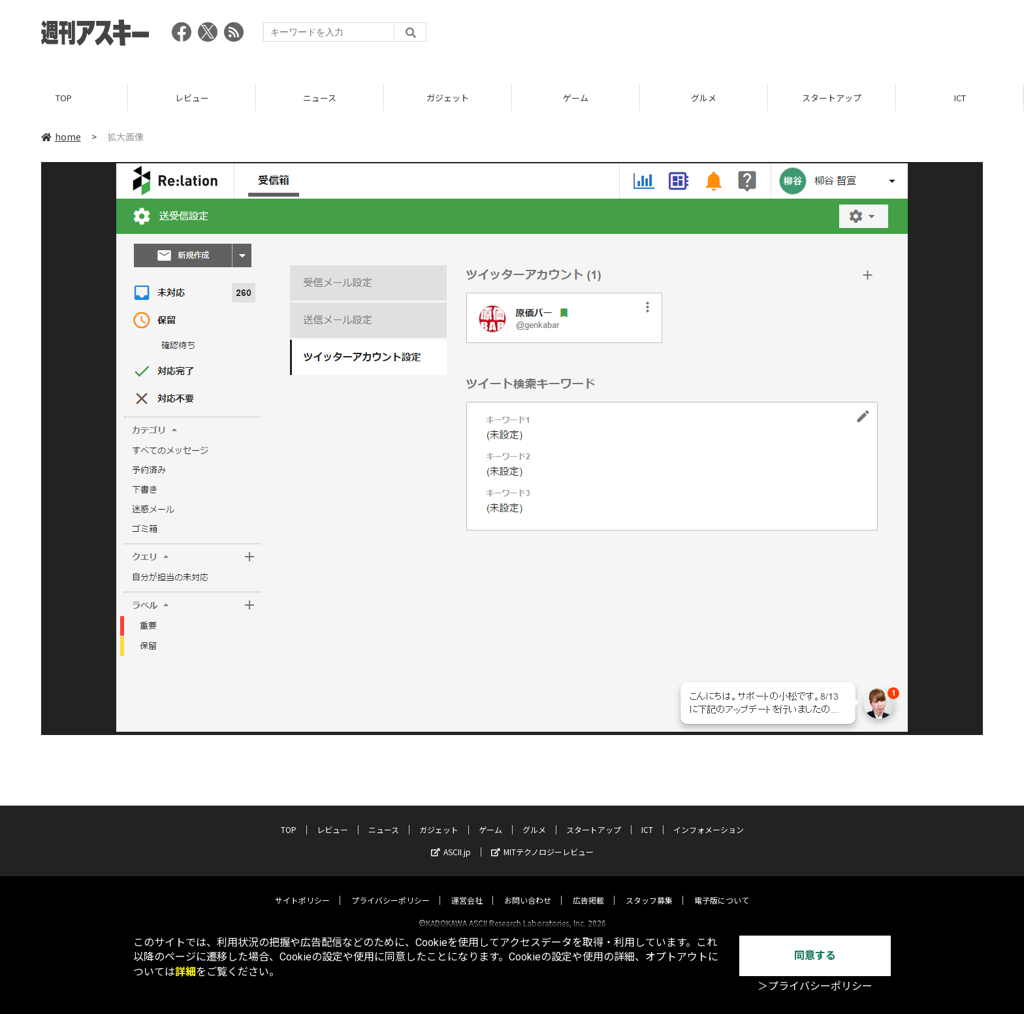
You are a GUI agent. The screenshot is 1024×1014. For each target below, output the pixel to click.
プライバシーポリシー (390, 888)
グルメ (703, 97)
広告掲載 (588, 888)
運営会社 (467, 888)
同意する (815, 955)
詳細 (185, 972)
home (61, 136)
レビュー (192, 97)
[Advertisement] (745, 36)
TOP (64, 97)
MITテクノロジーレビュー (542, 839)
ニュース (319, 97)
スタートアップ (831, 97)
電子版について (721, 888)
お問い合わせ (527, 888)
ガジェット (447, 97)
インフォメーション (708, 817)
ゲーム (575, 97)
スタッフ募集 (649, 888)
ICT (960, 97)
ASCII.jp (451, 839)
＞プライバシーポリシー (815, 986)
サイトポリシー (302, 888)
